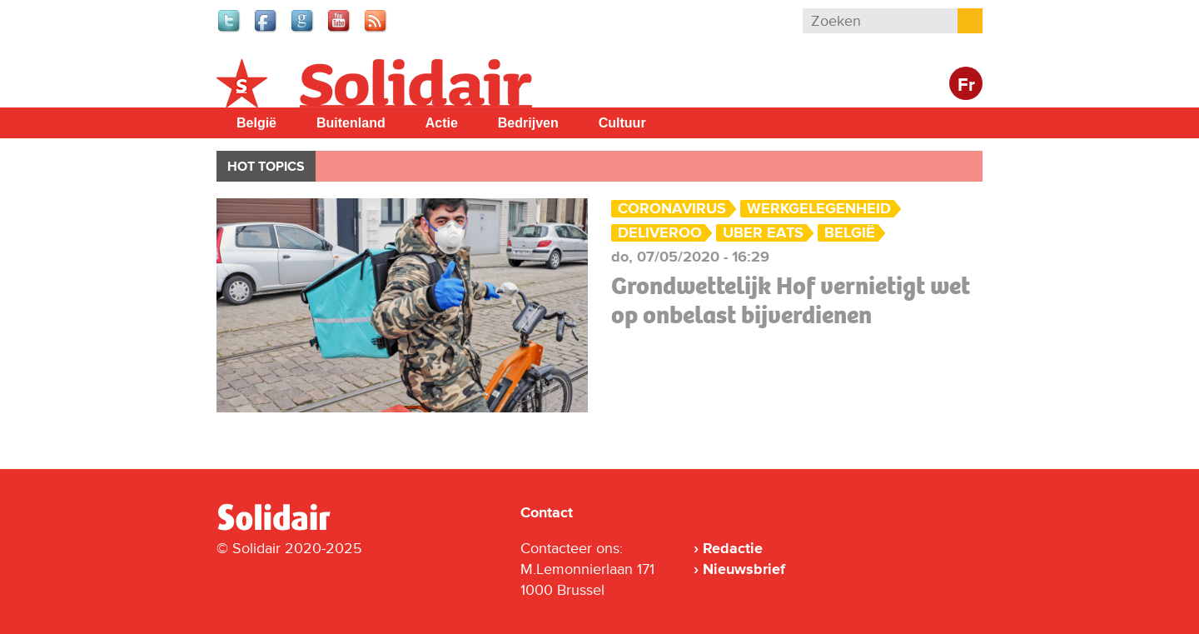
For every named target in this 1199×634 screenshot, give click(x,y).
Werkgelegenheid (819, 208)
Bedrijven (528, 123)
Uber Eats (763, 233)
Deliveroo (660, 233)
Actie (441, 123)
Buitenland (351, 123)
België (256, 123)
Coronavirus (672, 208)
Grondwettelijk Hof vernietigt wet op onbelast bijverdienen (790, 300)
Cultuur (622, 123)
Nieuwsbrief (744, 569)
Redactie (733, 548)
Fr (966, 85)
